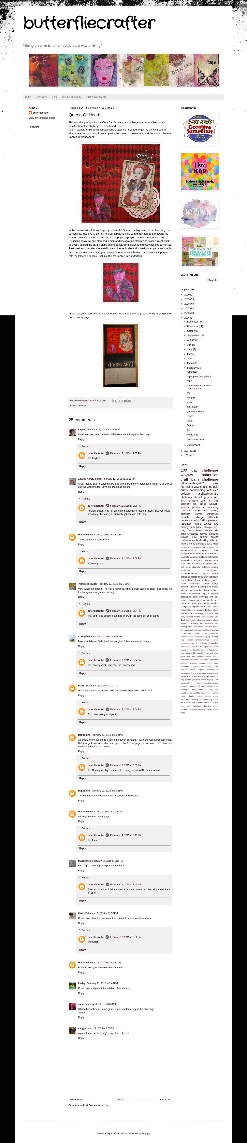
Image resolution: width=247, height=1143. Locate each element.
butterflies (210, 475)
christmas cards (189, 540)
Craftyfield (84, 636)
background (186, 553)
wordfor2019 (186, 709)
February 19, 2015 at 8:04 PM (125, 660)
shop (54, 96)
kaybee (82, 429)
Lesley (81, 983)
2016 (187, 313)
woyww (187, 475)
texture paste (211, 610)
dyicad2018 (185, 646)
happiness (192, 371)
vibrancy (191, 397)
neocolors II (212, 669)
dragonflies (213, 643)
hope (189, 381)
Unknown (83, 534)
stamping (213, 533)
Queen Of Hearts (196, 411)
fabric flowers (198, 650)
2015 (187, 317)
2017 (187, 308)
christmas (190, 563)
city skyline (193, 633)
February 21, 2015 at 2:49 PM (102, 983)
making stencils (189, 543)
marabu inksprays (202, 590)
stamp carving (211, 603)
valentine (185, 613)
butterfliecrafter (89, 23)
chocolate (214, 630)
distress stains (211, 580)
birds (190, 627)
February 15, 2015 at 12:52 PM (101, 913)
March (191, 363)
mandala (185, 557)
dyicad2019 (197, 646)
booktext (207, 627)
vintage (184, 537)
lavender (193, 663)
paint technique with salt (205, 597)
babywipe (209, 623)
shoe (189, 402)
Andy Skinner (187, 617)
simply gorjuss (195, 696)
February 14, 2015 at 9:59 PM (107, 861)
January (191, 445)
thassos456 (84, 861)
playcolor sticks (199, 680)
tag (211, 699)
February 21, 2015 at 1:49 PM (105, 962)
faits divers (213, 650)
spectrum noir (195, 603)
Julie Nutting (200, 537)
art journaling (210, 507)
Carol (81, 913)
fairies (183, 583)
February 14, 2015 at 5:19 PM (125, 835)
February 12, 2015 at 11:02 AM (103, 429)
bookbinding (197, 490)
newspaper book (188, 673)
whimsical (207, 706)
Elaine (81, 685)
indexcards (213, 553)
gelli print (212, 497)
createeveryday (203, 636)
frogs (207, 653)
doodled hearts (202, 643)
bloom (200, 627)
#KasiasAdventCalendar (200, 530)
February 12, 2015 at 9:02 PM (107, 735)
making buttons (211, 666)
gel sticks (199, 504)
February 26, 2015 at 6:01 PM (100, 1004)
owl (182, 567)
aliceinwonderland (204, 620)
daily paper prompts (201, 527)
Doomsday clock (195, 439)
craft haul (200, 563)
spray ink (213, 547)
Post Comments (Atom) (95, 1105)
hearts (184, 547)
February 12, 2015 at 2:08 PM (125, 505)
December (193, 321)
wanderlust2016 (197, 520)
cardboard (188, 630)
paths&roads (199, 676)
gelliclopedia (212, 563)
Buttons (191, 425)
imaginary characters (199, 660)
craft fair (193, 636)
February (192, 367)
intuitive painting (198, 586)
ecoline (190, 650)
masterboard (212, 557)
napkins (205, 593)
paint (188, 567)
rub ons (214, 689)
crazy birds (186, 580)
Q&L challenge (203, 486)
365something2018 (96, 96)
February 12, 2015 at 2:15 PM (114, 584)
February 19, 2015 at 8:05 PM (125, 765)
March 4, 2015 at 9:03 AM (101, 1028)
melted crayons (197, 669)
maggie (82, 1028)
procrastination (201, 547)
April (190, 358)
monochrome (194, 593)
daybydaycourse (202, 640)
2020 (187, 294)
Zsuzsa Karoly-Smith (90, 478)
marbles (184, 669)
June (190, 349)
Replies (86, 446)
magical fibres (198, 666)
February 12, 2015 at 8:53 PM (106, 636)
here (119, 126)
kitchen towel (187, 590)
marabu (193, 557)
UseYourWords (207, 617)
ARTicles (212, 490)
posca (190, 547)
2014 (187, 450)
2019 (187, 299)
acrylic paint (191, 620)
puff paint (201, 686)
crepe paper (187, 640)
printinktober (186, 683)
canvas (203, 533)
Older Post (165, 1099)
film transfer (198, 653)
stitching (194, 699)
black (195, 627)
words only (192, 434)
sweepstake (205, 606)
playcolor (196, 567)
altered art (195, 577)
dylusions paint (211, 646)
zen (188, 393)
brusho (214, 537)
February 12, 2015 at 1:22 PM (105, 534)
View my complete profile (42, 118)
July (189, 344)
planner (188, 680)
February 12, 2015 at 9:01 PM (101, 685)
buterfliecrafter (96, 453)
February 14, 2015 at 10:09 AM (106, 811)
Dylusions (186, 510)
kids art (214, 540)
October (191, 331)
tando (215, 699)
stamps (184, 606)
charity (204, 577)
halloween (185, 660)
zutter (183, 713)
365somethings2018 (193, 483)
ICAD (209, 544)
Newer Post (76, 1099)
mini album (192, 407)
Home (28, 96)
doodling (203, 540)
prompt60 (192, 686)
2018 (187, 303)
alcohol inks (210, 550)
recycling (200, 600)
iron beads (212, 586)
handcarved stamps (199, 583)
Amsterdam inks (211, 613)
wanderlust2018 (188, 550)
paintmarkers (212, 673)
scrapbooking (186, 693)
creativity (214, 636)
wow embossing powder (202, 709)
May (189, 354)
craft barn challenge (199, 479)
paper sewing (188, 600)
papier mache (187, 676)
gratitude (191, 656)
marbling (201, 557)
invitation (184, 663)
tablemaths (203, 699)
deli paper (198, 580)
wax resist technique (191, 706)
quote (205, 510)
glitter (183, 656)
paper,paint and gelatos (199, 376)
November (193, 326)
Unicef (196, 617)
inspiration (214, 660)
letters (209, 663)
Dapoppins (84, 735)
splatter (207, 696)
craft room (213, 577)
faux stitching (186, 653)
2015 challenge (196, 613)
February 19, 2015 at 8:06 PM (125, 937)
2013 (187, 455)
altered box (198, 623)
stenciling (200, 497)
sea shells (206, 693)
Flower (190, 416)
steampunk (193, 606)
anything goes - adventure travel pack (200, 387)
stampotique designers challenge (196, 560)
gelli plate (214, 653)
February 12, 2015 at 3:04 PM (125, 611)
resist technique (199, 689)
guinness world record (207, 656)
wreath (215, 709)
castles (206, 630)
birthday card (200, 553)
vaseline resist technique (207, 703)
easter (183, 650)
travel (183, 703)
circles (183, 633)
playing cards (212, 680)
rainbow (210, 686)
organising (201, 673)
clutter (204, 633)
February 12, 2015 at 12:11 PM (119, 478)
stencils (202, 543)
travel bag (190, 703)
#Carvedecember (189, 573)
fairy (207, 650)
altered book (186, 623)
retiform (206, 567)
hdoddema (121, 1133)
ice (188, 430)
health (190, 420)
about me (42, 96)
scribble (196, 693)
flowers (196, 510)
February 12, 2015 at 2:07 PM (125, 453)
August (191, 340)
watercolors (212, 570)
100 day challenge (71, 96)
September (193, 335)
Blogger (146, 1133)
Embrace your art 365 (203, 500)
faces (215, 544)
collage (185, 493)
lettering (202, 663)
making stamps (202, 523)
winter (215, 706)
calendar (82, 405)
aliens (215, 620)
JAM (183, 500)
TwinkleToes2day (87, 584)
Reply (81, 439)
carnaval (197, 630)
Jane (80, 1004)
